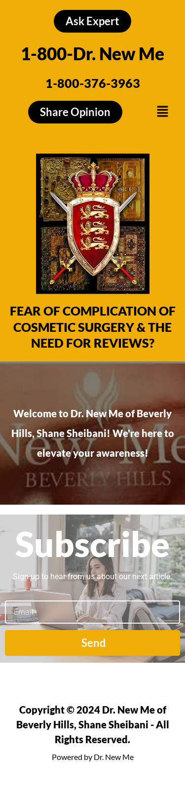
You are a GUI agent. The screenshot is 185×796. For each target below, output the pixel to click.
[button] (162, 111)
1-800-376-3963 (92, 83)
